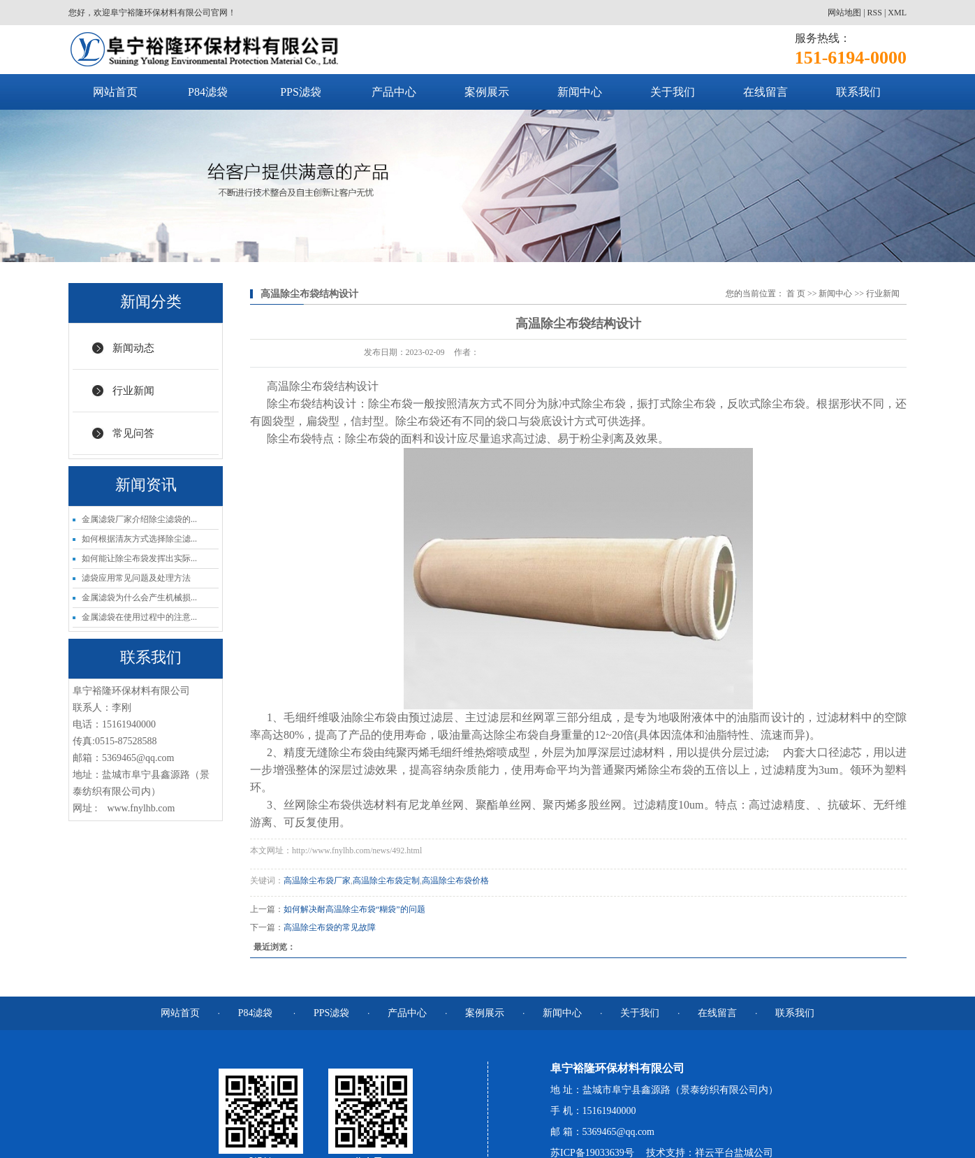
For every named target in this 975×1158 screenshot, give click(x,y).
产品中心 (394, 92)
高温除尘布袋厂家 (317, 880)
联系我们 (858, 92)
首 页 (795, 293)
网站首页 (115, 92)
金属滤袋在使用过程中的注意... (139, 617)
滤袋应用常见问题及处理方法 (136, 578)
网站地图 (844, 12)
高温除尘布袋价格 (455, 880)
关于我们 (672, 92)
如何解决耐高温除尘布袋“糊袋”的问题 (354, 909)
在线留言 (765, 92)
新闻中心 (579, 92)
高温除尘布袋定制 (386, 880)
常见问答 (133, 433)
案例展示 (486, 92)
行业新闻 (133, 390)
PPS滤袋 (300, 92)
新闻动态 (133, 348)
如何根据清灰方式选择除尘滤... (139, 539)
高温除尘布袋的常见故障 (330, 927)
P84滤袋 (208, 92)
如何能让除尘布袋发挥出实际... (139, 558)
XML (897, 12)
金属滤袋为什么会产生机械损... (139, 597)
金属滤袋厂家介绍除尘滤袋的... (139, 519)
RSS (874, 12)
